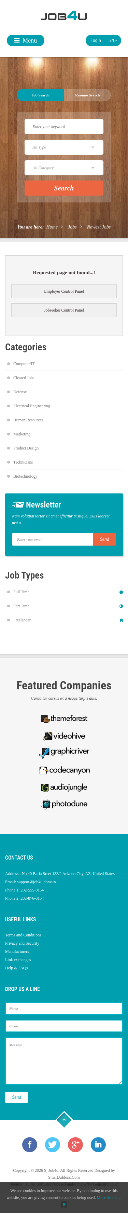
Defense (20, 391)
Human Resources (28, 420)
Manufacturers (17, 951)
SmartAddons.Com (64, 1177)
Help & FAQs (16, 968)
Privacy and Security (22, 943)
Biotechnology (25, 476)
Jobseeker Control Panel (64, 310)
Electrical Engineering (31, 406)
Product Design (26, 448)
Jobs (72, 227)
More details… (109, 1197)
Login (95, 40)
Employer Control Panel (64, 291)
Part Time (21, 606)
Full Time (21, 592)
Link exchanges (18, 959)
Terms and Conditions (23, 935)
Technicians (23, 462)
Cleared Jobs (23, 377)
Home (52, 227)
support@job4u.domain (36, 881)
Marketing (21, 434)
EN (114, 40)
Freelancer (22, 620)
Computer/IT (24, 363)
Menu (25, 40)
